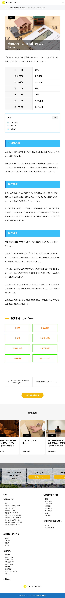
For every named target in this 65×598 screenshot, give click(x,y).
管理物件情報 (9, 559)
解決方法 (13, 126)
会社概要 (7, 555)
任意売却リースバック (11, 513)
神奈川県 (7, 540)
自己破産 (27, 435)
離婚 (11, 17)
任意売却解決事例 (51, 495)
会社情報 (6, 551)
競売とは (7, 503)
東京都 (7, 538)
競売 (52, 435)
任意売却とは (8, 499)
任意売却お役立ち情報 (53, 521)
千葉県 (7, 543)
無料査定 (7, 566)
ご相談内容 (14, 122)
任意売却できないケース (12, 524)
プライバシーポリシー (11, 571)
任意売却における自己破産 (13, 517)
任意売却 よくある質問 (12, 506)
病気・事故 (48, 501)
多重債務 (47, 506)
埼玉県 (7, 545)
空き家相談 (8, 569)
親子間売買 (48, 510)
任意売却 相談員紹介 (11, 510)
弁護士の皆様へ (9, 564)
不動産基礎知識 (9, 562)
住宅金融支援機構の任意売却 (13, 522)
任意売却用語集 (50, 527)
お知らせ (7, 573)
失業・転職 (48, 503)
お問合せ (7, 579)
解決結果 (13, 129)
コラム (47, 525)
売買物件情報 (9, 557)
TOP (5, 495)
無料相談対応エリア (11, 534)
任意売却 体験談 (10, 508)
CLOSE (55, 117)
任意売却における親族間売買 (13, 515)
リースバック (49, 508)
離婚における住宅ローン (12, 520)
